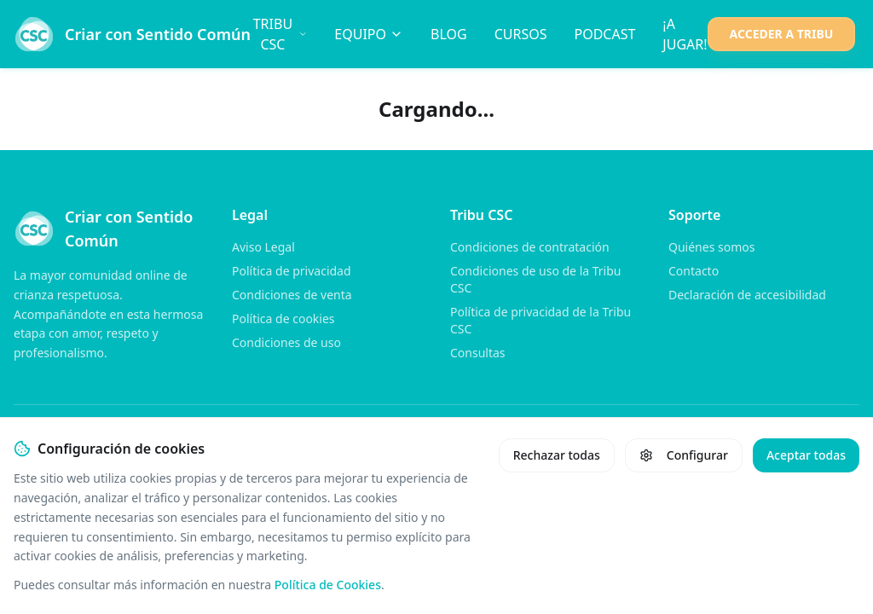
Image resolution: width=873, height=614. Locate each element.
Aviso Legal (263, 247)
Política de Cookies (328, 584)
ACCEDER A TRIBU (782, 34)
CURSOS (520, 34)
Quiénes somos (711, 247)
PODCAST (604, 34)
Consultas (478, 353)
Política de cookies (283, 318)
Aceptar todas (806, 455)
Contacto (693, 271)
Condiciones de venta (292, 295)
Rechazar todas (556, 455)
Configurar (683, 455)
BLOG (449, 34)
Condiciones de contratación (530, 247)
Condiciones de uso (286, 342)
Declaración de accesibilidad (747, 295)
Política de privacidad (291, 271)
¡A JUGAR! (684, 34)
